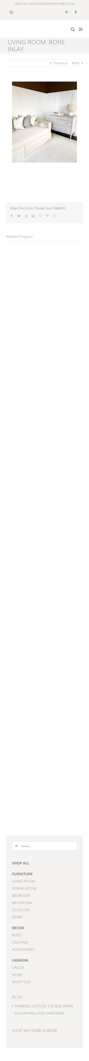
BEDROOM (21, 895)
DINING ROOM (24, 888)
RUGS (16, 935)
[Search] (16, 845)
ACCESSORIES (23, 949)
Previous (61, 63)
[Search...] (44, 845)
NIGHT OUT (21, 981)
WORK (17, 974)
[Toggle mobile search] (73, 29)
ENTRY (17, 917)
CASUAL (18, 967)
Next (75, 63)
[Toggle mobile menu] (81, 29)
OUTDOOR (21, 909)
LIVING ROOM (23, 881)
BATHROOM (22, 902)
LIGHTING (20, 942)
